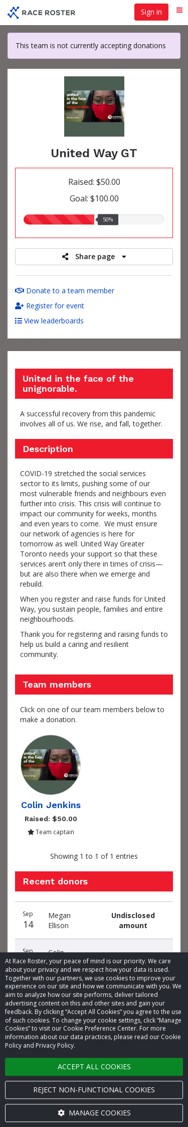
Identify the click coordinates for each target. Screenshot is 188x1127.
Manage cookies (94, 1112)
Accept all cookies (94, 1066)
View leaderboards (49, 320)
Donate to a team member (64, 290)
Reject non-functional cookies (94, 1089)
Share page (94, 256)
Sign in (151, 12)
